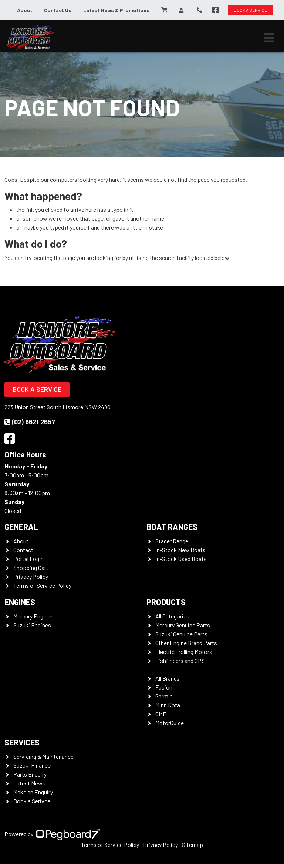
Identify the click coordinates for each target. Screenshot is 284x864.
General (21, 526)
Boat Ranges (171, 526)
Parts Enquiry (30, 774)
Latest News (29, 783)
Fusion (163, 687)
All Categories (172, 616)
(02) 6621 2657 (29, 422)
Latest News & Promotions (116, 10)
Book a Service (37, 389)
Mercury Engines (33, 616)
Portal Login (28, 558)
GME (160, 713)
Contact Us (57, 10)
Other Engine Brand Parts (186, 642)
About (24, 10)
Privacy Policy (30, 576)
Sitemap (192, 844)
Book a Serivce (31, 800)
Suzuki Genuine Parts (181, 633)
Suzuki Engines (32, 624)
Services (22, 742)
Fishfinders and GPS (180, 660)
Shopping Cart (30, 567)
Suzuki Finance (32, 765)
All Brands (167, 678)
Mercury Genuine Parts (182, 624)
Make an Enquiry (33, 791)
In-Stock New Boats (180, 549)
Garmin (164, 696)
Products (166, 602)
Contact (23, 549)
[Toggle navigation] (269, 38)
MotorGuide (169, 722)
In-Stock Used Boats (181, 558)
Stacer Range (171, 540)
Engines (19, 602)
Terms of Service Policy (42, 585)
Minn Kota (167, 704)
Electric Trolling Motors (183, 651)
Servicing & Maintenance (43, 756)
